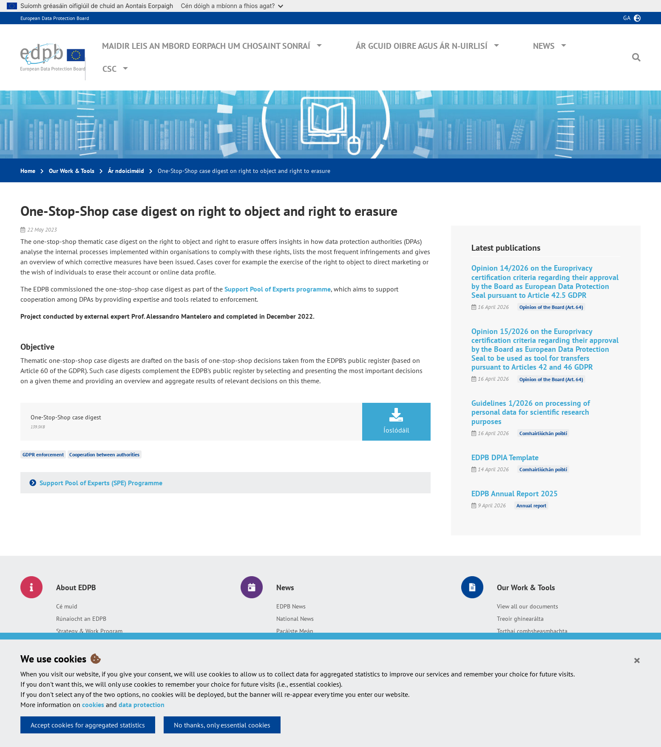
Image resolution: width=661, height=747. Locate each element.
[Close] (637, 660)
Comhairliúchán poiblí (543, 433)
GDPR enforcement (43, 454)
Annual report (531, 505)
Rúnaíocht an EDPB (81, 618)
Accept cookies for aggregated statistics (88, 725)
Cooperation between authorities (104, 454)
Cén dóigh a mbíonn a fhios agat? (232, 5)
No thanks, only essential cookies (222, 725)
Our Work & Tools (71, 171)
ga (626, 18)
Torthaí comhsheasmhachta (532, 631)
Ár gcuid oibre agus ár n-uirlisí (422, 45)
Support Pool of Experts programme (277, 289)
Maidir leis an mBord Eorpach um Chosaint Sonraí (206, 45)
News (544, 45)
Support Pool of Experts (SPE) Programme (100, 482)
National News (295, 618)
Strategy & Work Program (89, 631)
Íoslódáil (396, 421)
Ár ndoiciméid (126, 171)
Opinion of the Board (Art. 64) (551, 307)
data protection (142, 704)
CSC (109, 68)
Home (27, 171)
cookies (93, 704)
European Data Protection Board (54, 18)
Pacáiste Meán (294, 631)
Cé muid (66, 606)
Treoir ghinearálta (520, 618)
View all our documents (527, 606)
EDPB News (291, 606)
